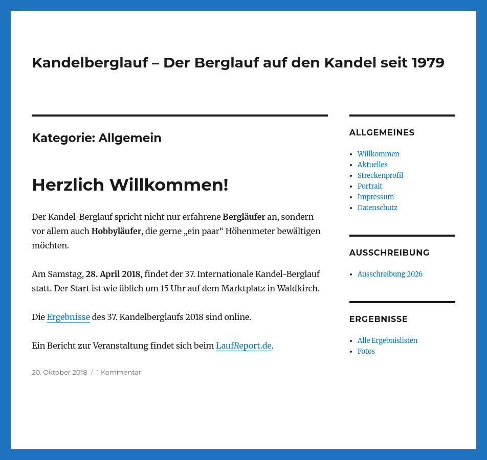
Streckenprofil (380, 175)
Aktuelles (373, 164)
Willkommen (379, 154)
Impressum (376, 197)
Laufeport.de (243, 345)
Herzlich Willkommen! (130, 184)
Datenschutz (377, 207)
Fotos (366, 351)
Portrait (370, 186)
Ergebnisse (68, 317)
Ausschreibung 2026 (390, 274)
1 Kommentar (119, 372)
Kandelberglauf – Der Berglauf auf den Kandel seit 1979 (238, 62)
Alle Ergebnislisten (387, 340)
